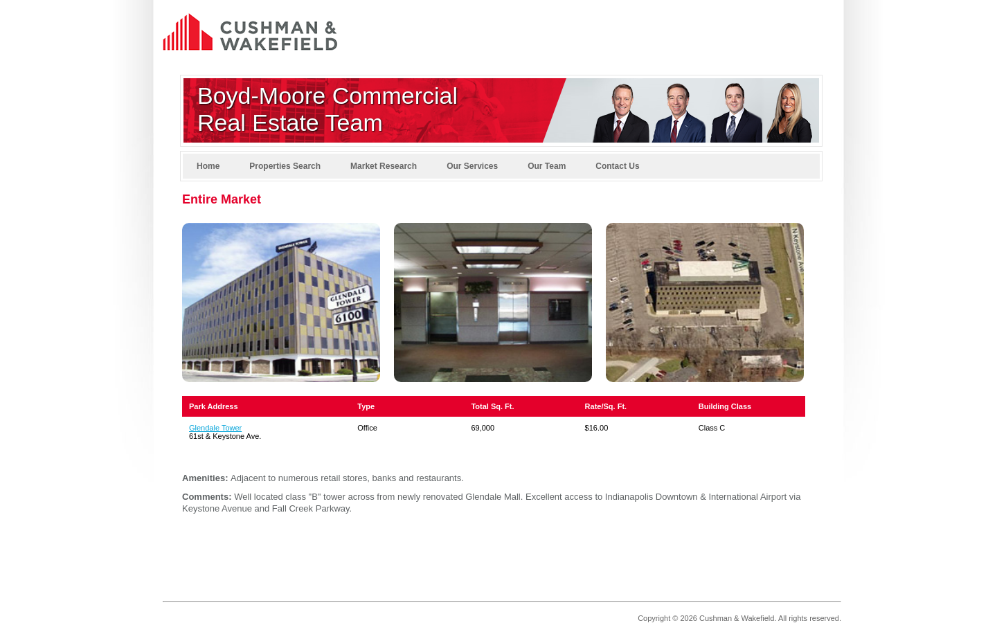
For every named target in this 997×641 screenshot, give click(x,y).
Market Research (383, 166)
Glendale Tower (215, 428)
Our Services (472, 166)
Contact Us (617, 166)
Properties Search (285, 166)
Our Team (547, 166)
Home (208, 166)
